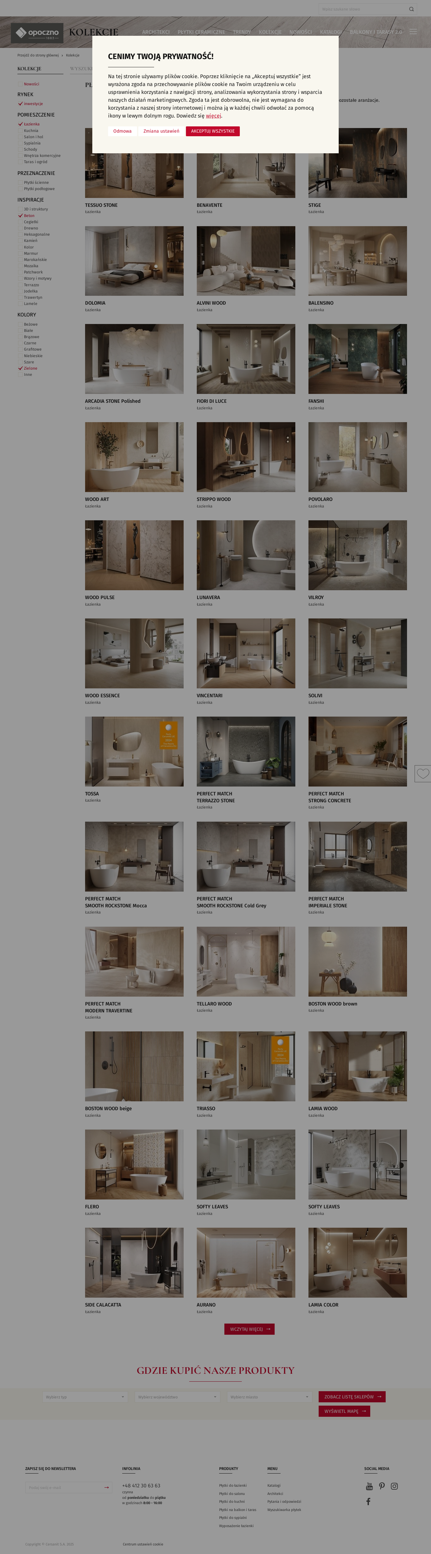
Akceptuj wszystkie (213, 131)
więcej (213, 116)
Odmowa (122, 131)
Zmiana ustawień (161, 131)
